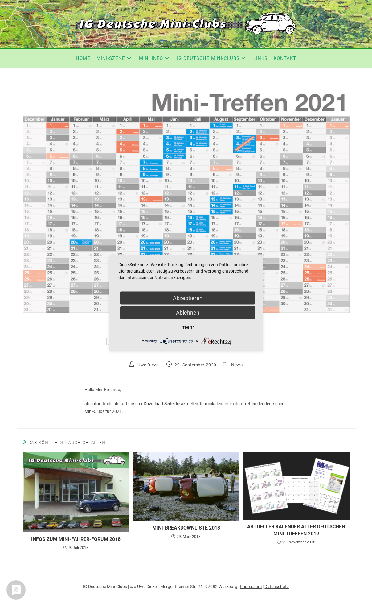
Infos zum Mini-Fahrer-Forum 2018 (76, 539)
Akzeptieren (187, 298)
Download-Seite (159, 403)
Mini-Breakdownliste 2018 (186, 528)
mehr (187, 327)
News (237, 364)
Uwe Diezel (148, 364)
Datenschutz (276, 586)
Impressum (251, 586)
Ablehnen (187, 312)
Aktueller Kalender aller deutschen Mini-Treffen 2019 (296, 530)
